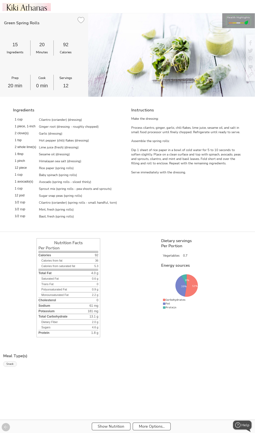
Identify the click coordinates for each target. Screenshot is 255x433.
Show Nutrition (111, 426)
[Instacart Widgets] (127, 407)
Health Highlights (238, 17)
